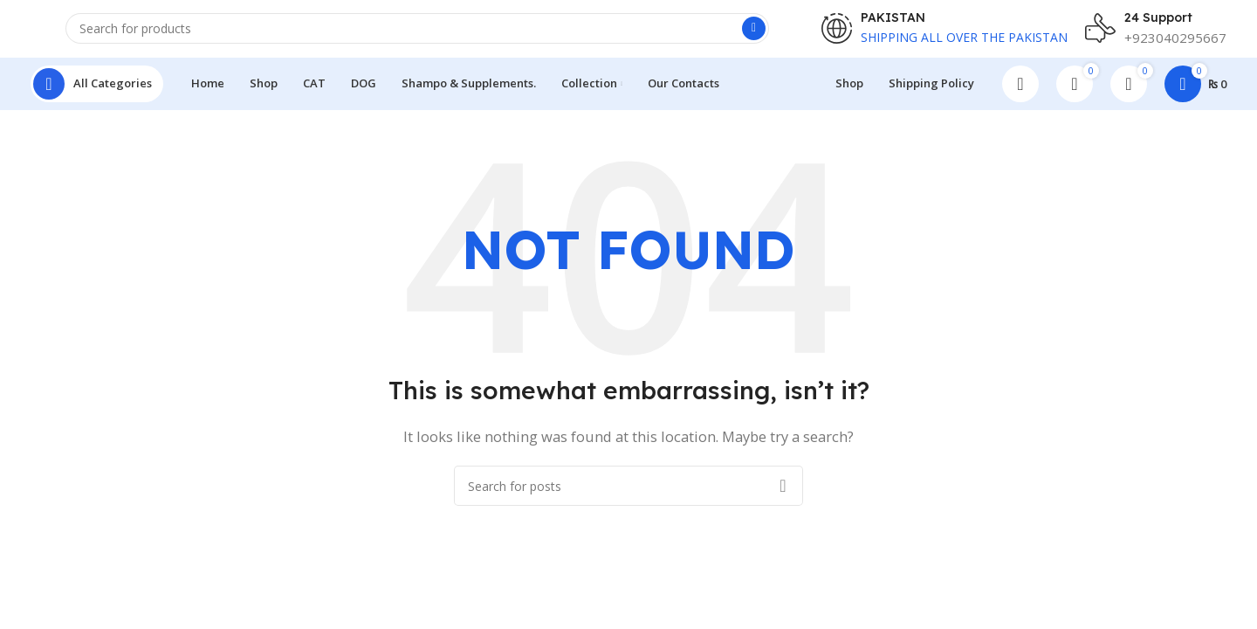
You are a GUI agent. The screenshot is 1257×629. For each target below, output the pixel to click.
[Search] (417, 35)
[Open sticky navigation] (97, 96)
